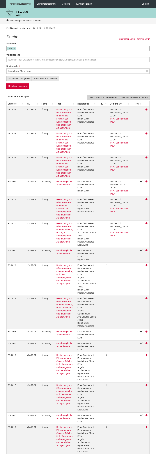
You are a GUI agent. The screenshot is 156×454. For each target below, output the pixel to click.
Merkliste (66, 4)
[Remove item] (14, 48)
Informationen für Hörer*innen (134, 39)
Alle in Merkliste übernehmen (103, 97)
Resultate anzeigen (17, 86)
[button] (12, 104)
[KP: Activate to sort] (101, 104)
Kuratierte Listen (84, 4)
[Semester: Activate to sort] (14, 104)
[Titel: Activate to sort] (61, 104)
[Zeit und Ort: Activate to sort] (120, 104)
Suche (38, 20)
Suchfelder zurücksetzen (45, 78)
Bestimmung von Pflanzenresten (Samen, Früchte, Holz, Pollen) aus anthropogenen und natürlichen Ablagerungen (59, 277)
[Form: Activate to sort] (40, 104)
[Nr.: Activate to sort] (28, 104)
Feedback (57, 451)
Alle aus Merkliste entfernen (134, 97)
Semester (11, 43)
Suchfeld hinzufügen (19, 78)
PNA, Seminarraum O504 (119, 115)
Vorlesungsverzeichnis (20, 4)
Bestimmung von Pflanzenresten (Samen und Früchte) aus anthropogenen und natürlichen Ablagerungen (60, 115)
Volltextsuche (13, 55)
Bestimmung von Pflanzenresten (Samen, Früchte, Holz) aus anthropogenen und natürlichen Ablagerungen (59, 244)
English (145, 4)
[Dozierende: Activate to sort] (86, 104)
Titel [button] (49, 104)
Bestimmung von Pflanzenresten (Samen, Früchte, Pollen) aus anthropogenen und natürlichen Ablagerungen (59, 202)
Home (68, 451)
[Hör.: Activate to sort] (140, 104)
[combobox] (78, 48)
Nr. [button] (24, 104)
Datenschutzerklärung (39, 451)
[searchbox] (17, 48)
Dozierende (13, 66)
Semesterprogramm (46, 4)
